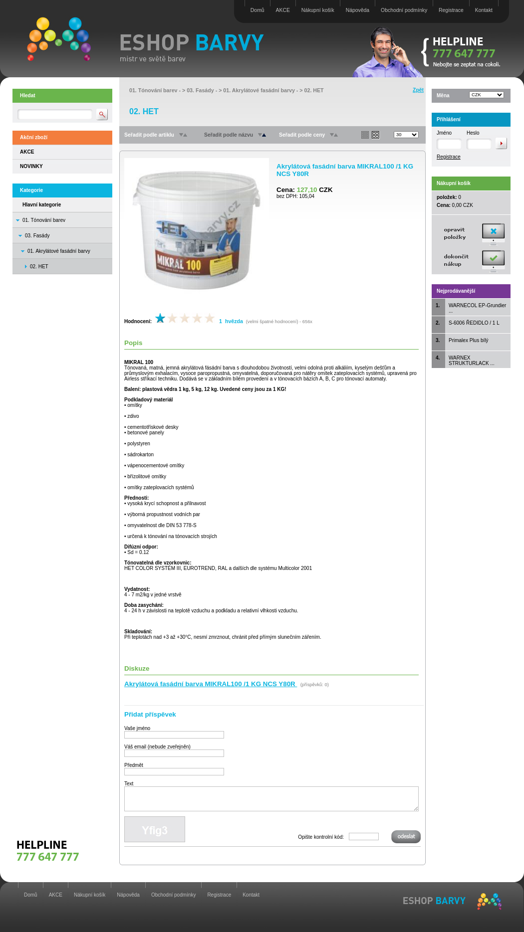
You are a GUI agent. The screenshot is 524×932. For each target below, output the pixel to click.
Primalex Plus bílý (468, 340)
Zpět (418, 90)
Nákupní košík (317, 10)
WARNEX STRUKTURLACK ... (472, 360)
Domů (257, 10)
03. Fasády (37, 235)
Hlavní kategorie (41, 204)
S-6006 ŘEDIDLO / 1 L (474, 323)
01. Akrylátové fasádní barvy (58, 251)
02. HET (314, 90)
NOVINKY (31, 166)
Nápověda (357, 10)
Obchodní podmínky (404, 10)
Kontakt (484, 10)
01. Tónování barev (43, 220)
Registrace (451, 10)
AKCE (283, 10)
